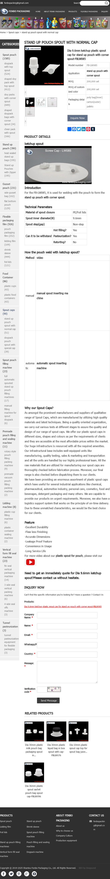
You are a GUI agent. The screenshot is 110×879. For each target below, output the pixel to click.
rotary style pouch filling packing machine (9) (10, 460)
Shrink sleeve (33, 826)
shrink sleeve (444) (7, 253)
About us (60, 825)
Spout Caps (44, 408)
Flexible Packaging (89, 11)
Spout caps (14, 32)
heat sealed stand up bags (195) (10, 156)
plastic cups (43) (10, 288)
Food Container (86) (8, 277)
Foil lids (3, 832)
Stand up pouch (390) (9, 146)
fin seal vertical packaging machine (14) (9, 572)
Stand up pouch (34, 821)
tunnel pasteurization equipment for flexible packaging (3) (10, 644)
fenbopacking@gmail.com (16, 3)
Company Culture (64, 835)
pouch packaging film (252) (9, 232)
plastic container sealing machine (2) (9, 534)
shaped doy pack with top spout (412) (10, 84)
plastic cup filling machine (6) (9, 517)
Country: (29, 653)
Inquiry (104, 11)
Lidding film (5, 826)
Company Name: (29, 616)
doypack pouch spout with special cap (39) (9, 344)
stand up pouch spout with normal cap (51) (10, 325)
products (72, 11)
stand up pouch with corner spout (44, 197)
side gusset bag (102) (10, 194)
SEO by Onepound (87, 868)
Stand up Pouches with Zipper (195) (10, 170)
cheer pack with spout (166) (9, 132)
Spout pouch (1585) (9, 56)
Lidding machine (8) (9, 505)
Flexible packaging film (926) (8, 220)
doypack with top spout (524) (8, 68)
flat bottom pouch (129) (10, 204)
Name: (28, 625)
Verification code (29, 690)
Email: (28, 635)
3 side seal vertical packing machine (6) (9, 591)
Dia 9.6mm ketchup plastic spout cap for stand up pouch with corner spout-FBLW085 (63, 606)
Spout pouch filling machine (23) (9, 365)
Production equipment (66, 840)
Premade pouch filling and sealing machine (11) (9, 439)
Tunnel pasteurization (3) (10, 626)
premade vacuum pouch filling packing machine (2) (8, 484)
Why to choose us (64, 830)
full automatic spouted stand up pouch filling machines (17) (9, 388)
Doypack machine (35, 852)
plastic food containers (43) (10, 298)
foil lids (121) (7, 263)
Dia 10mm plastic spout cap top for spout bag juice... (78, 748)
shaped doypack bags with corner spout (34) (9, 117)
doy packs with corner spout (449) (10, 99)
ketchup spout (34, 144)
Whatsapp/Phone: (29, 644)
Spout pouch (6, 821)
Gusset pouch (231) (9, 185)
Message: (29, 665)
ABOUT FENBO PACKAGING (54, 11)
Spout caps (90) (9, 311)
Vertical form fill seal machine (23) (9, 555)
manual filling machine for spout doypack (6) (10, 414)
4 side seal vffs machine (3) (9, 609)
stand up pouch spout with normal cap (40, 32)
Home (38, 11)
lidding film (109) (10, 243)
